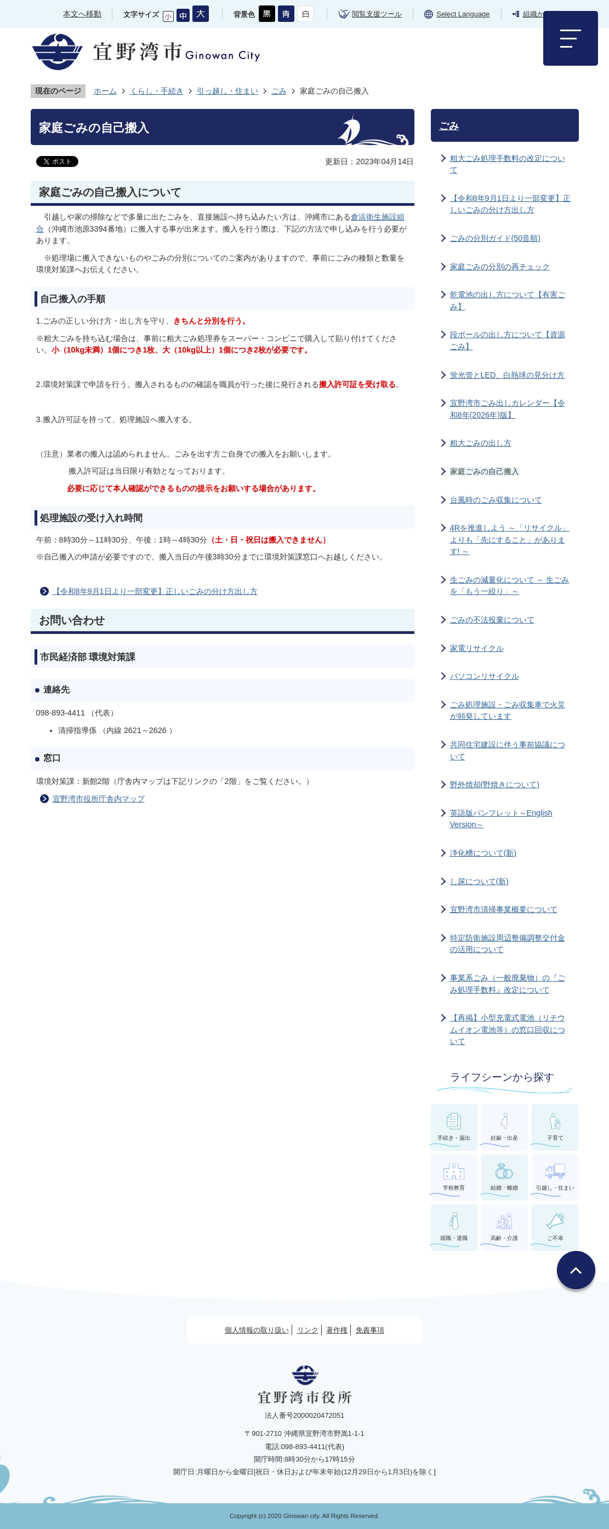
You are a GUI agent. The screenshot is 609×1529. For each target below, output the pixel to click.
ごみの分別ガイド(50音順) (495, 238)
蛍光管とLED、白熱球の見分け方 (507, 375)
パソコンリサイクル (484, 676)
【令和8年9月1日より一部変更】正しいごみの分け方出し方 (155, 591)
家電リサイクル (477, 648)
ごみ (279, 90)
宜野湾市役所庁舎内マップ (99, 798)
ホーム (105, 90)
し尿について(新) (479, 881)
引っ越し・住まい (227, 90)
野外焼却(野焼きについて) (495, 784)
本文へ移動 (82, 13)
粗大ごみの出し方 (480, 442)
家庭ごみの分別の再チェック (500, 266)
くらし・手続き (157, 90)
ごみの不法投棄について (492, 619)
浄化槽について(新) (483, 853)
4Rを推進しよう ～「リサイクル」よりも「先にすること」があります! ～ (510, 539)
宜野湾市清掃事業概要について (503, 909)
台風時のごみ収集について (496, 499)
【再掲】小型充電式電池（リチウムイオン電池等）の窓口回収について (507, 1029)
